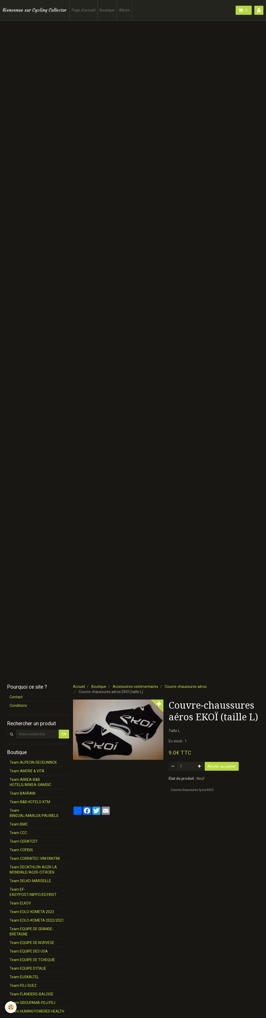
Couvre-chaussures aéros (186, 686)
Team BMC (19, 824)
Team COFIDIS (21, 850)
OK (64, 734)
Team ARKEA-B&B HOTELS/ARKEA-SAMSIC (30, 782)
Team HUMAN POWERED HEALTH (37, 1011)
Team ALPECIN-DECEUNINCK (33, 762)
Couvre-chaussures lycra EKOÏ (192, 790)
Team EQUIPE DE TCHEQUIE (32, 960)
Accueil (79, 686)
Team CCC (18, 833)
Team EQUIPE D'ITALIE (28, 968)
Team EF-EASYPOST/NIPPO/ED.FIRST (33, 892)
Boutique (107, 10)
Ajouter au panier (222, 766)
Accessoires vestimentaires (135, 686)
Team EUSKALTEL (24, 977)
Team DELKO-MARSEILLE (30, 881)
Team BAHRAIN (22, 793)
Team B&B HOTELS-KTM (30, 802)
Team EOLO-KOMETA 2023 (32, 912)
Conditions (18, 705)
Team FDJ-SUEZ (23, 985)
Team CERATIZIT (24, 841)
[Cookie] (11, 1007)
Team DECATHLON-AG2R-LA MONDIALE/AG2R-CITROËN (33, 869)
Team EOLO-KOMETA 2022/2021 (37, 920)
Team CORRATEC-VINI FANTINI (35, 858)
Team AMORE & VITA (27, 771)
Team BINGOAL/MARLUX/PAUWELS (34, 813)
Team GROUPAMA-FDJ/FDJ (32, 1003)
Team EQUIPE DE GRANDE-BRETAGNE (32, 931)
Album (124, 10)
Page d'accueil (83, 10)
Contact (16, 697)
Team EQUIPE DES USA (29, 951)
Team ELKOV (20, 903)
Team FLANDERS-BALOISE (32, 994)
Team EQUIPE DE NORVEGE (32, 943)
